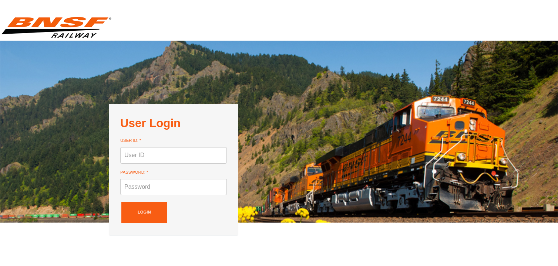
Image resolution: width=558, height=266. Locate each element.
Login (144, 212)
